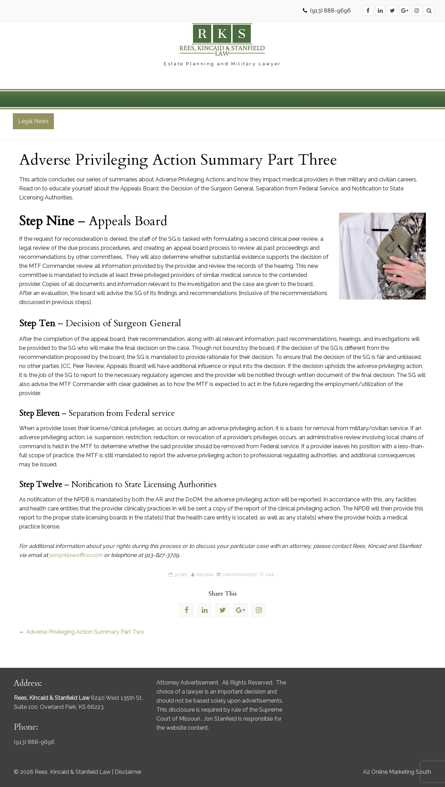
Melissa (204, 574)
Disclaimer (128, 772)
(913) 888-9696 (330, 10)
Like (267, 574)
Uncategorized (239, 574)
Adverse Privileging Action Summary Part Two (85, 632)
